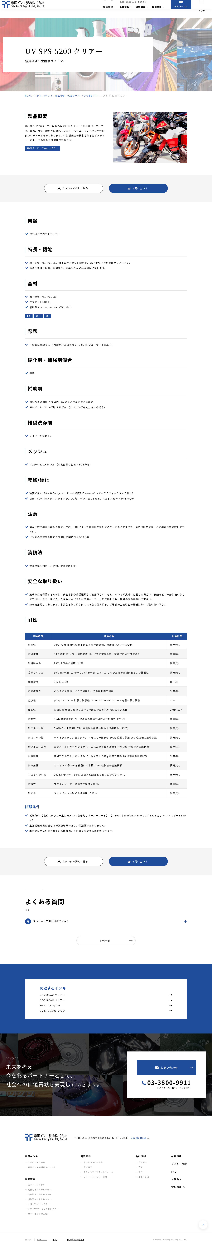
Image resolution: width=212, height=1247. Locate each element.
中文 (55, 1239)
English (42, 1239)
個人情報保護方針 (75, 1239)
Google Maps (138, 1137)
